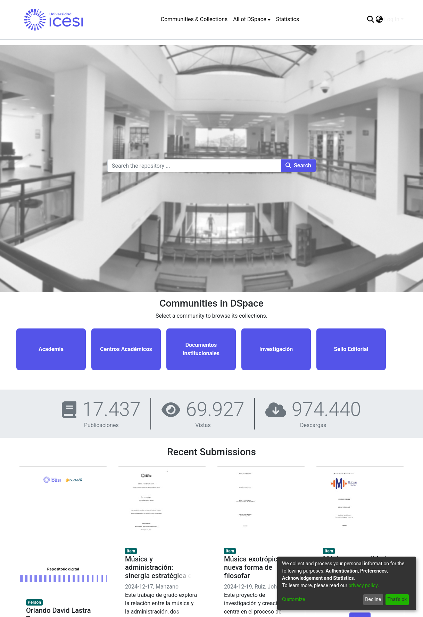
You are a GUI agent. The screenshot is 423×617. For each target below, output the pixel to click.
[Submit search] (370, 19)
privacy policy (363, 585)
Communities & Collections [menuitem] (194, 19)
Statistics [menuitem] (287, 19)
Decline (373, 599)
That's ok (397, 599)
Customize (293, 599)
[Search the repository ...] (194, 165)
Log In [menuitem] (391, 19)
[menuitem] (251, 19)
